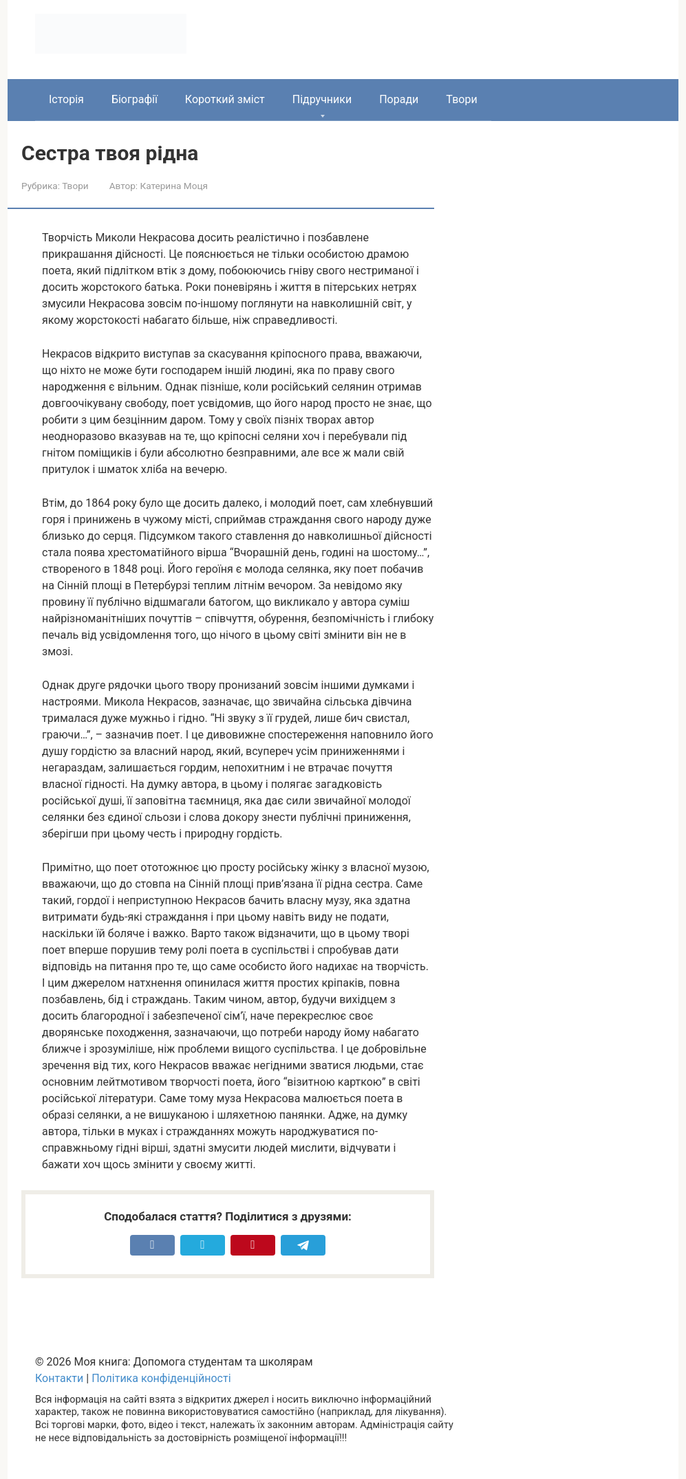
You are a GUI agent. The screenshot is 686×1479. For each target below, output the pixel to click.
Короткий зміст (225, 99)
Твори (461, 99)
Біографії (134, 99)
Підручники (322, 99)
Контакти (59, 1378)
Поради (398, 99)
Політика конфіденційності (161, 1378)
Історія (66, 99)
